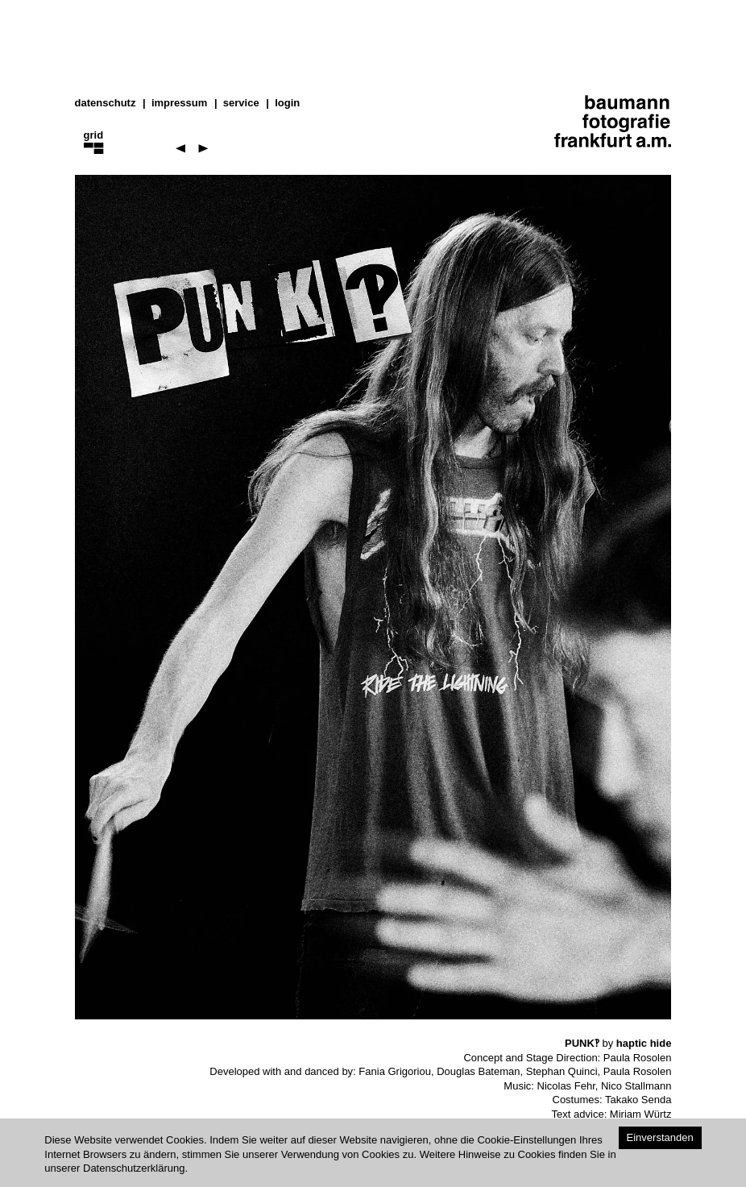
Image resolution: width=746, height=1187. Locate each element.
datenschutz (105, 103)
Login (287, 103)
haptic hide (644, 1043)
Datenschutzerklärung (133, 1168)
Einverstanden (660, 1137)
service (241, 103)
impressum (179, 103)
